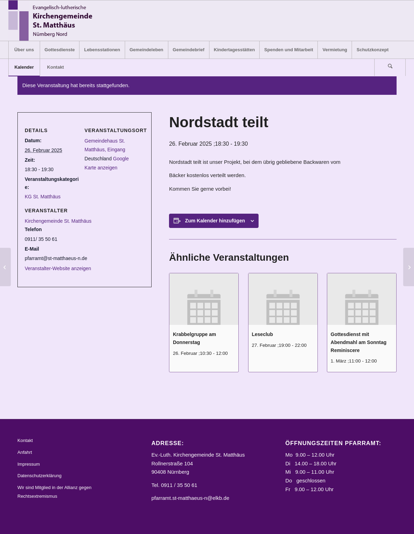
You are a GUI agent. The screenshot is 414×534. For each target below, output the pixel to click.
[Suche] (390, 67)
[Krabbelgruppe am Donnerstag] (408, 267)
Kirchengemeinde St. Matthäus (58, 221)
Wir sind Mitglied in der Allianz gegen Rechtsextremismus (54, 492)
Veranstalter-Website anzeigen (58, 268)
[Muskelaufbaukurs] (5, 267)
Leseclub (262, 334)
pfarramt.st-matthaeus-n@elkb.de (190, 498)
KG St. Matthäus (43, 196)
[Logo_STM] (52, 20)
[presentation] (203, 299)
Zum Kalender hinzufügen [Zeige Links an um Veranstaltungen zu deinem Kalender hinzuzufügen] (215, 220)
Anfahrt (24, 452)
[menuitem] (24, 50)
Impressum (28, 464)
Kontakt (25, 440)
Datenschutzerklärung (39, 475)
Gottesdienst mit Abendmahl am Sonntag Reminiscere (358, 342)
